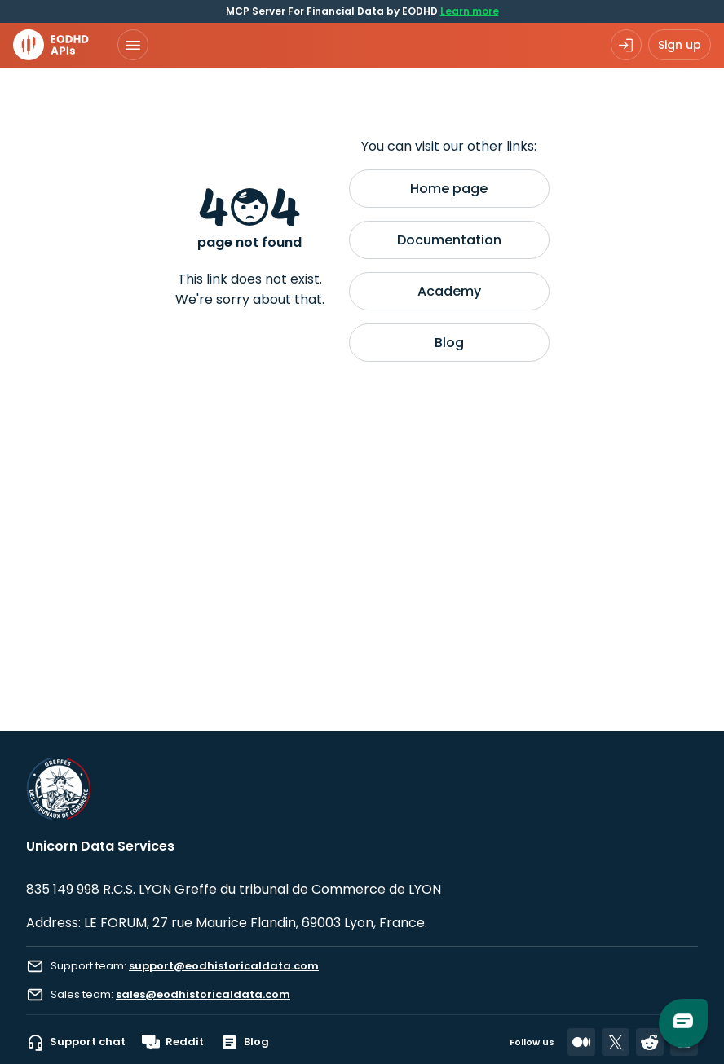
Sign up (679, 45)
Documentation (449, 240)
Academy (449, 291)
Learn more (469, 11)
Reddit (173, 1042)
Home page (449, 188)
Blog (449, 342)
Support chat (76, 1042)
